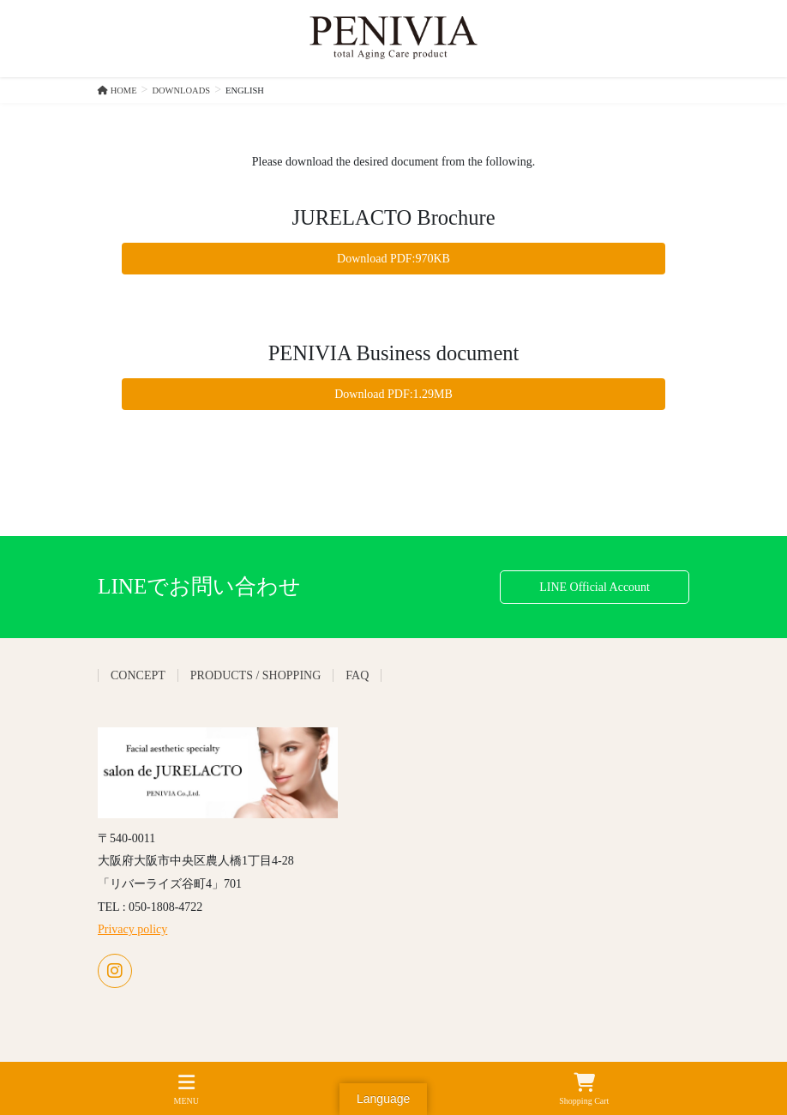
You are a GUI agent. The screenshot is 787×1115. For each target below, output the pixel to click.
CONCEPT (138, 675)
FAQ (357, 675)
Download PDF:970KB (393, 258)
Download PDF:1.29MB (393, 394)
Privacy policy (132, 929)
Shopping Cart (584, 1089)
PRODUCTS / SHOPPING (255, 675)
